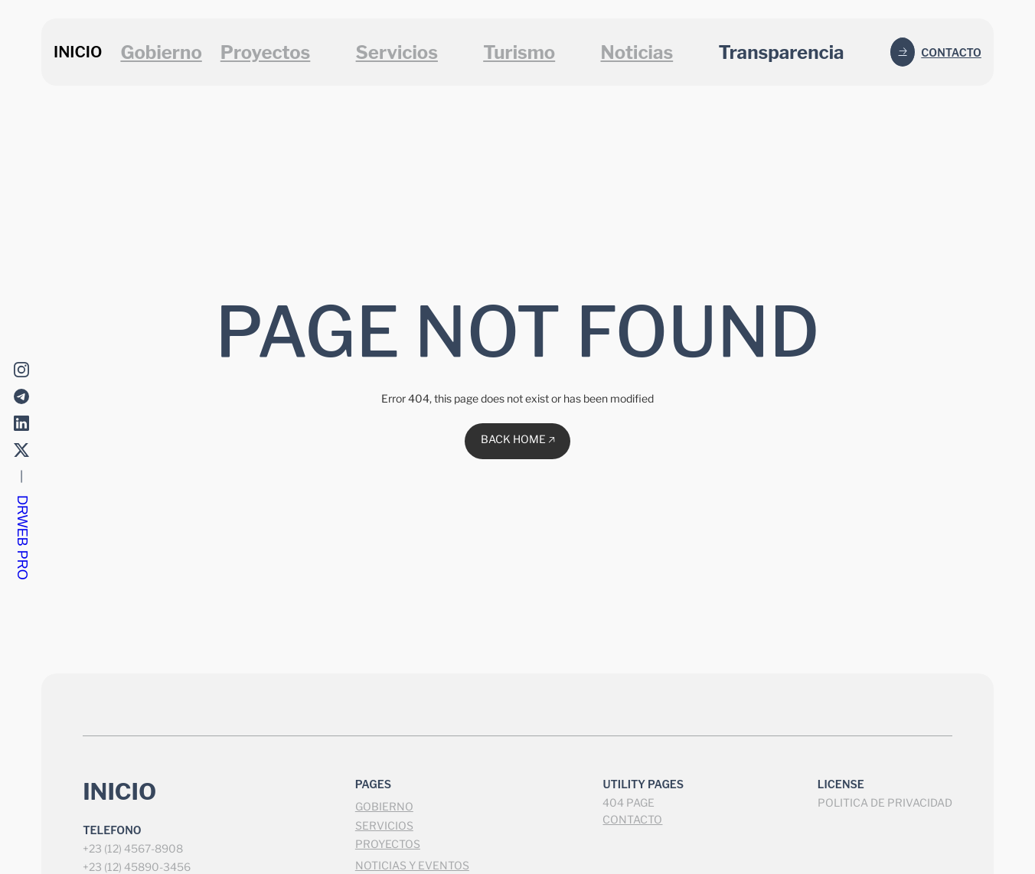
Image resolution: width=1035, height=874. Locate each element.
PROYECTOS (387, 843)
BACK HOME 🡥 (518, 438)
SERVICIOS (384, 825)
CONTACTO (632, 819)
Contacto (951, 52)
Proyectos (265, 52)
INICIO (78, 52)
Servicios (397, 52)
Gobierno (160, 52)
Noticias (636, 52)
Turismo (519, 52)
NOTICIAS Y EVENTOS (412, 865)
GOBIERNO (384, 806)
